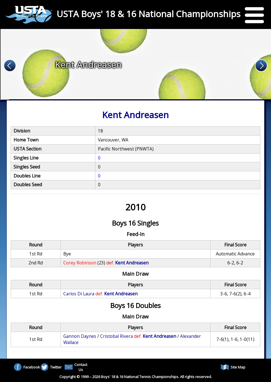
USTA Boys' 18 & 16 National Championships (148, 14)
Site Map (233, 367)
